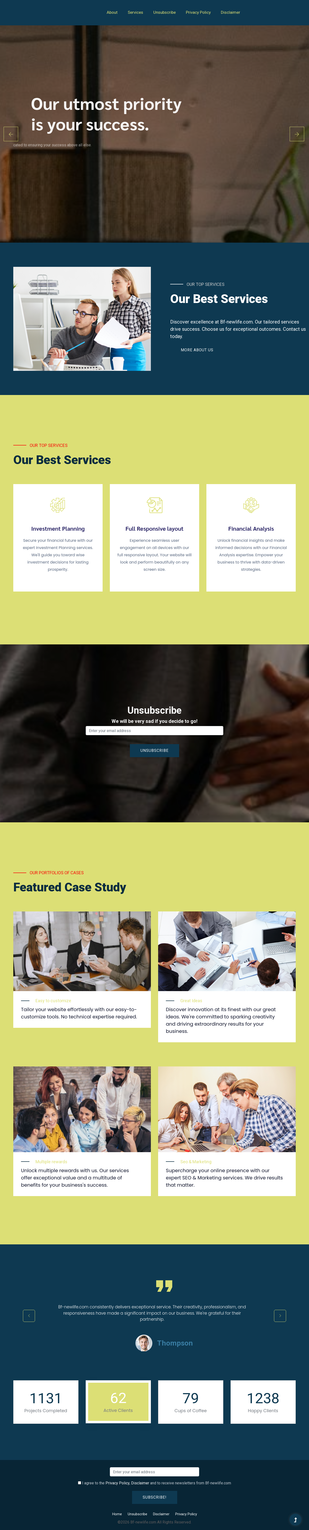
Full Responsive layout (155, 528)
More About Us (197, 350)
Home (117, 1514)
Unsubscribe (164, 12)
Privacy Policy (198, 12)
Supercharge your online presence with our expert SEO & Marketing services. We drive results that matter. (224, 1177)
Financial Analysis (251, 528)
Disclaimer (230, 12)
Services (135, 12)
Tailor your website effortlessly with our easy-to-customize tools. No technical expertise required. (79, 1013)
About (112, 12)
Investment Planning (58, 528)
